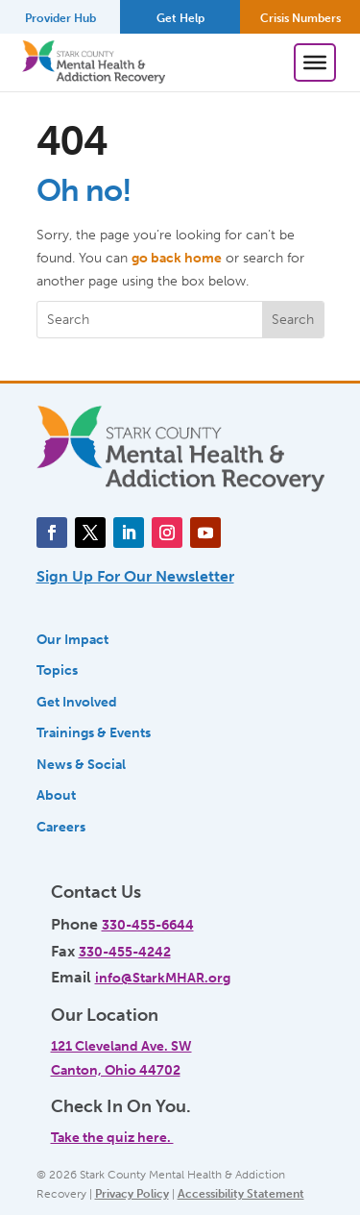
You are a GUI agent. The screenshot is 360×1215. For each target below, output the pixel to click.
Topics (57, 670)
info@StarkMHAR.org (162, 977)
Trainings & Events (93, 732)
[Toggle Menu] (314, 62)
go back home (177, 257)
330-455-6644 (148, 924)
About (56, 795)
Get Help (180, 18)
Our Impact (72, 639)
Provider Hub (60, 18)
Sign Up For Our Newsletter (135, 576)
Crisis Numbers (300, 18)
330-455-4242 (125, 951)
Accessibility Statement (241, 1194)
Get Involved (76, 701)
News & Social (81, 764)
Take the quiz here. (112, 1137)
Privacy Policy (132, 1194)
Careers (60, 826)
